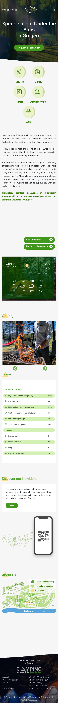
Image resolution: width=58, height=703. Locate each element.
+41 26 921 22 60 (9, 10)
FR (50, 10)
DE (54, 10)
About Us (6, 677)
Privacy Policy (8, 688)
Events (5, 683)
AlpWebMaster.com (29, 700)
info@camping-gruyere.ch (40, 688)
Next (44, 367)
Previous (14, 367)
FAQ (4, 685)
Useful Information (10, 680)
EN (46, 10)
